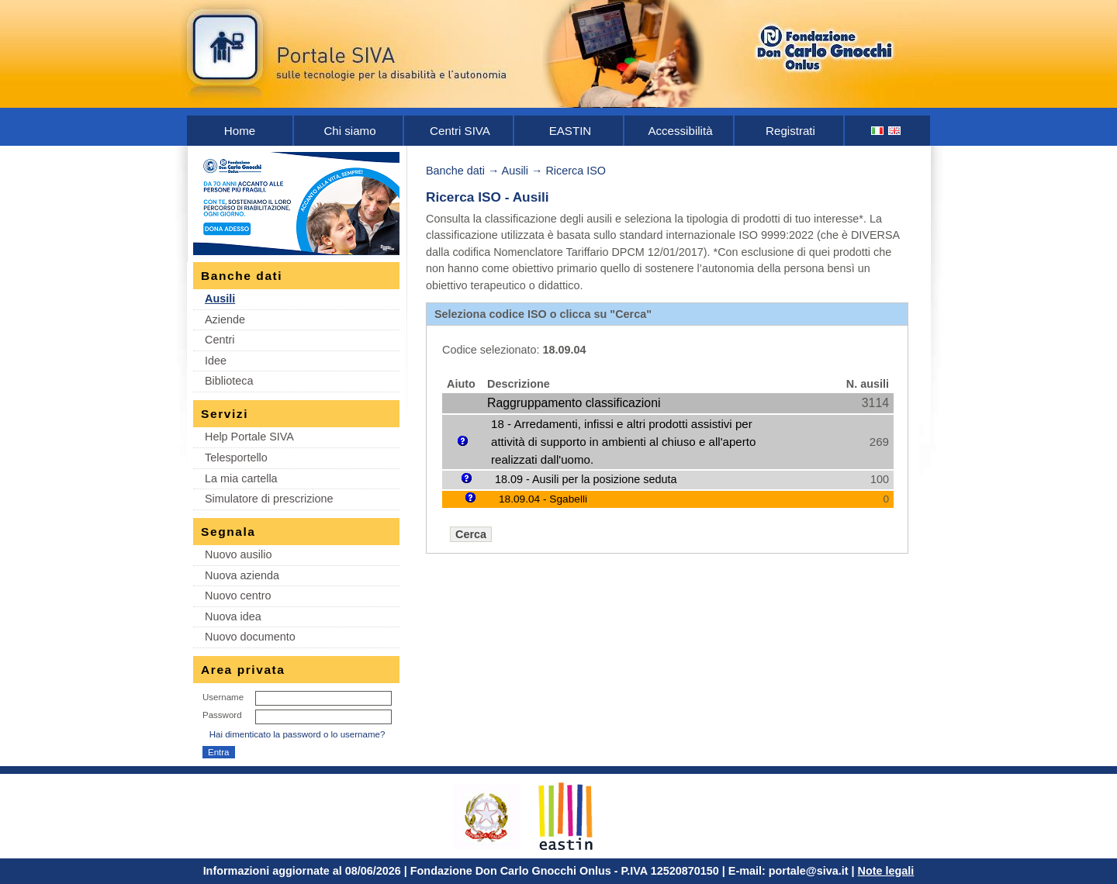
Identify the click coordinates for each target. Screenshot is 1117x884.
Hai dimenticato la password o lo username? (297, 734)
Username (223, 697)
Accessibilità (680, 130)
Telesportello (236, 457)
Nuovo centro (238, 595)
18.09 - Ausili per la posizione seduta (585, 479)
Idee (216, 360)
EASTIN (570, 130)
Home (239, 130)
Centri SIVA (460, 130)
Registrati (790, 130)
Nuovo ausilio (238, 554)
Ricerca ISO (575, 170)
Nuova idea (233, 616)
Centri (219, 339)
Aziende (225, 319)
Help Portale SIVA (249, 436)
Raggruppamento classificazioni (573, 402)
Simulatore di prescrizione (269, 498)
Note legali (886, 871)
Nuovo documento (250, 636)
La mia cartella (241, 478)
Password (222, 715)
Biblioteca (229, 381)
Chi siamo (349, 130)
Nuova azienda (242, 575)
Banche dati (455, 170)
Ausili (220, 298)
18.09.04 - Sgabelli (543, 499)
